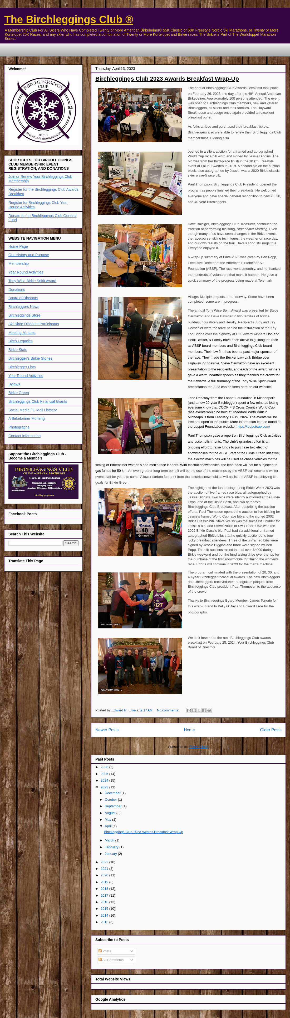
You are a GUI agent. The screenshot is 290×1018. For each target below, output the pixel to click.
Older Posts (271, 730)
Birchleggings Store (24, 315)
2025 (105, 774)
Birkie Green (18, 393)
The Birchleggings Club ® (68, 19)
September (113, 806)
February (112, 847)
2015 (105, 909)
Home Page (18, 246)
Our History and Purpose (28, 255)
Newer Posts (107, 730)
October (111, 800)
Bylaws (14, 384)
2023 (105, 787)
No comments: (168, 710)
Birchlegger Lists (22, 367)
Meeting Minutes (22, 332)
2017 (105, 895)
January (111, 854)
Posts (105, 951)
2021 (105, 869)
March (110, 840)
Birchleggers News (23, 306)
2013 (105, 922)
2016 (105, 902)
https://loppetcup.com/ (253, 426)
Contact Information (24, 436)
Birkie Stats (17, 350)
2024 (105, 780)
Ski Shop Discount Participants (33, 324)
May (108, 819)
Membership (18, 263)
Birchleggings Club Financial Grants (37, 401)
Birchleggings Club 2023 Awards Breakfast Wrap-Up (167, 78)
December (113, 793)
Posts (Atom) (199, 747)
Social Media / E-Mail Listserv (32, 410)
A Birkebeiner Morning (26, 418)
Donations (16, 289)
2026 (105, 767)
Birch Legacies (20, 341)
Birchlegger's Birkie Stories (30, 358)
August (110, 813)
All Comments (111, 960)
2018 (105, 889)
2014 (105, 915)
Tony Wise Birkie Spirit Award (32, 281)
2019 (105, 882)
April (109, 826)
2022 (105, 862)
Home (189, 730)
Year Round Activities (25, 272)
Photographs (18, 427)
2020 (105, 875)
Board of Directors (23, 298)
